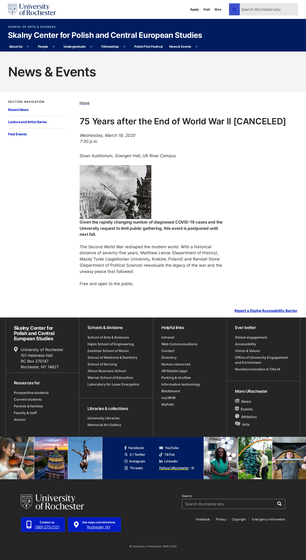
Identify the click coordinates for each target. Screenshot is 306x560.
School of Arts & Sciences (32, 27)
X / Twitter (134, 454)
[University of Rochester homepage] (32, 9)
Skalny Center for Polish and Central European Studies (105, 35)
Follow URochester (176, 468)
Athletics (246, 416)
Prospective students (31, 392)
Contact (167, 350)
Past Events (17, 134)
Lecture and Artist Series (27, 122)
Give (217, 9)
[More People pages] (53, 47)
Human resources (176, 364)
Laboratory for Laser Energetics (113, 384)
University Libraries (103, 418)
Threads (133, 468)
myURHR (168, 397)
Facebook (134, 447)
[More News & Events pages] (196, 47)
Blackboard (170, 391)
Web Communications (179, 344)
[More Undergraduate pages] (91, 47)
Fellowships (110, 46)
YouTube (169, 447)
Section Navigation (26, 101)
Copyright (239, 519)
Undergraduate (75, 46)
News (243, 401)
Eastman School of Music (108, 350)
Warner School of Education (110, 377)
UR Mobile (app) (174, 371)
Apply (194, 9)
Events (244, 409)
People (43, 46)
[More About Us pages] (28, 47)
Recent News (18, 109)
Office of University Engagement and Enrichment (261, 360)
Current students (28, 399)
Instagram (134, 461)
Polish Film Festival (148, 46)
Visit (206, 9)
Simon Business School (106, 371)
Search (187, 496)
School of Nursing (102, 364)
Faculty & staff (25, 412)
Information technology (180, 384)
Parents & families (28, 406)
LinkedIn (168, 461)
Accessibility (245, 344)
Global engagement (251, 337)
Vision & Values (247, 350)
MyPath (167, 404)
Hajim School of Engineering (110, 344)
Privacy (221, 519)
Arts (242, 424)
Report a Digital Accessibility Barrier (266, 310)
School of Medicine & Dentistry (112, 357)
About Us (15, 46)
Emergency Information (268, 519)
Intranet (167, 337)
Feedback (203, 519)
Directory (169, 357)
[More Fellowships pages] (124, 47)
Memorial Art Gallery (104, 424)
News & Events (180, 46)
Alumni (20, 419)
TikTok (167, 454)
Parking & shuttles (176, 377)
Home (85, 102)
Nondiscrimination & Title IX (257, 369)
